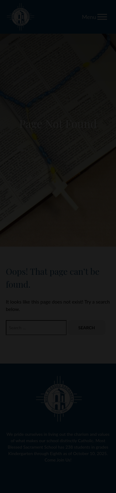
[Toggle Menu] (102, 17)
